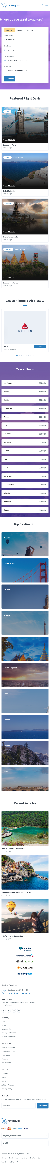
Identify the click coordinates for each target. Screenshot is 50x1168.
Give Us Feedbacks (9, 1037)
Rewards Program (8, 1051)
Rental (32, 1158)
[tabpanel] (25, 331)
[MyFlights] (11, 5)
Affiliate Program (8, 1085)
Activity (25, 1158)
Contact (5, 1081)
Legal (4, 1077)
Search (10, 79)
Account (5, 1074)
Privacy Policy (7, 1089)
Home (4, 1158)
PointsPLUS (6, 1055)
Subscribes (43, 1106)
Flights (11, 1162)
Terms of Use (6, 1029)
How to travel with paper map (14, 849)
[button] (42, 5)
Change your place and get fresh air (16, 892)
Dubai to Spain (9, 191)
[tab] (9, 30)
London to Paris (9, 145)
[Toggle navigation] (46, 5)
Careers (4, 1025)
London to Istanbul (10, 283)
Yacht (4, 1162)
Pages (19, 1162)
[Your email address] (19, 1105)
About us (5, 1022)
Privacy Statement (9, 1033)
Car (39, 1158)
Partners (5, 1059)
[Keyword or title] (26, 39)
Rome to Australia (10, 237)
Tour (17, 1158)
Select (40, 347)
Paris (6, 347)
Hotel (11, 1158)
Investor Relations (8, 1048)
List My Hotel (6, 1063)
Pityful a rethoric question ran (14, 936)
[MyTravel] (11, 1121)
